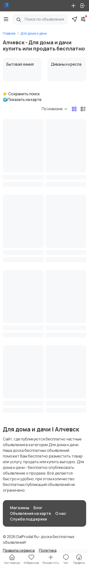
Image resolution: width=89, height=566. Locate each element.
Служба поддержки (28, 519)
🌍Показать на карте (22, 99)
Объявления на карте (30, 513)
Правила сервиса (19, 550)
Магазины (19, 507)
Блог (37, 507)
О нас (60, 513)
